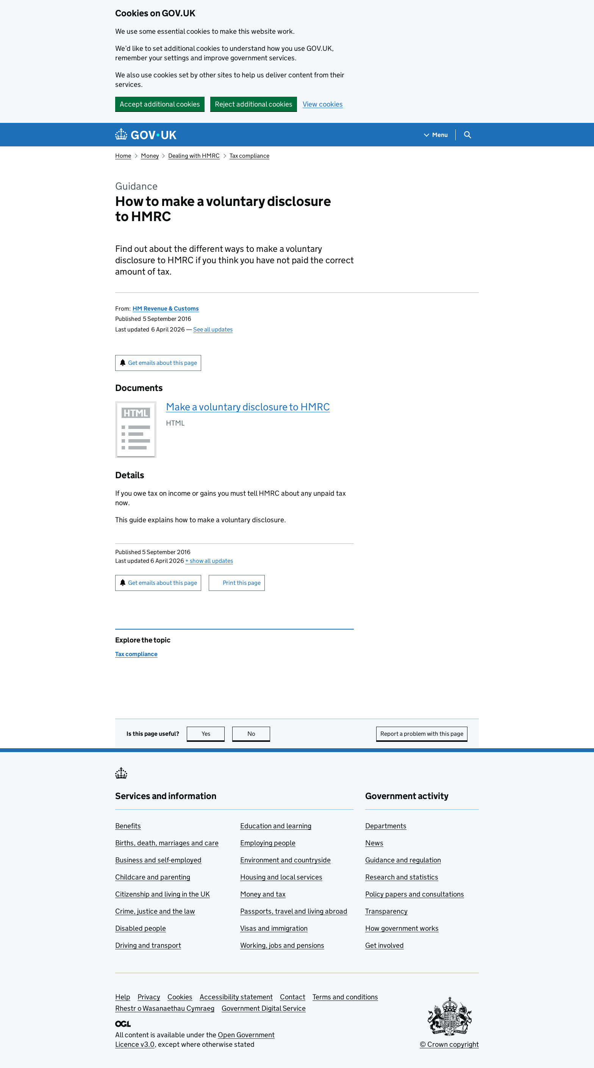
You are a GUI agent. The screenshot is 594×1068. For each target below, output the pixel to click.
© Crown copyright (449, 1044)
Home (123, 155)
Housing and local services (281, 877)
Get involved (384, 945)
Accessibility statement (236, 997)
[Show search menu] (467, 134)
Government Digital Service (264, 1008)
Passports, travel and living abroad (293, 911)
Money (150, 155)
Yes (213, 733)
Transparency (386, 911)
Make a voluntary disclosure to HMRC (248, 406)
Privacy (149, 997)
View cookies (323, 104)
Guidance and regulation (403, 860)
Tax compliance (249, 155)
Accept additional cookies (160, 104)
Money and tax (263, 894)
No (258, 733)
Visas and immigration (274, 928)
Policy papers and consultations (414, 894)
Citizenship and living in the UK (162, 894)
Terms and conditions (345, 997)
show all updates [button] (209, 560)
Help (122, 997)
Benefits (128, 825)
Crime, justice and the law (155, 911)
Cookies (179, 997)
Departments (385, 825)
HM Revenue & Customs (166, 308)
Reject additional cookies (253, 104)
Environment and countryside (285, 860)
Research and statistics (401, 877)
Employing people (267, 843)
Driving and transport (148, 945)
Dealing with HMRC (194, 155)
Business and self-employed (158, 860)
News (374, 843)
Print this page (242, 582)
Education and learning (275, 825)
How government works (402, 928)
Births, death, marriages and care (167, 843)
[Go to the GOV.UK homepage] (146, 135)
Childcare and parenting (152, 877)
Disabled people (140, 928)
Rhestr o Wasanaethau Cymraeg (164, 1008)
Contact (292, 997)
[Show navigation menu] (436, 134)
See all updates (213, 329)
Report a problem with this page (421, 733)
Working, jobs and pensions (282, 945)
